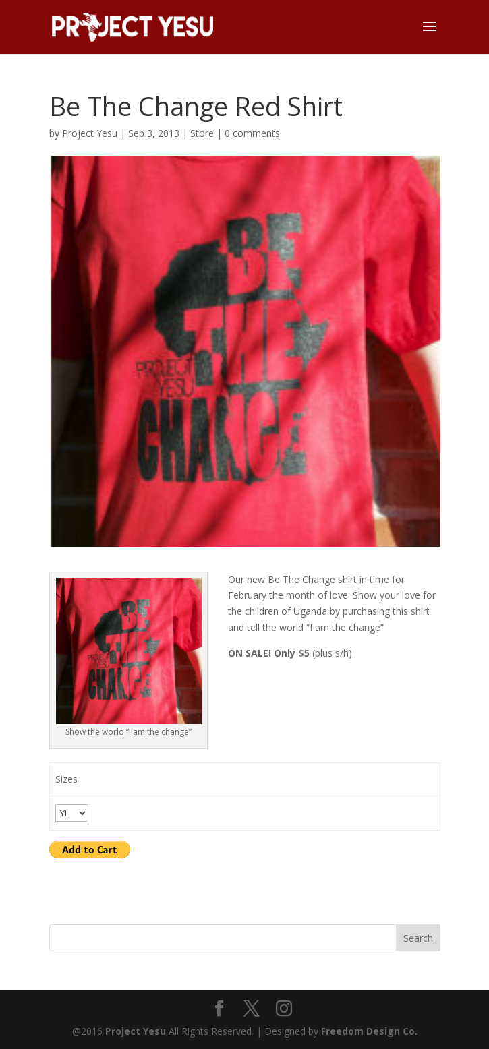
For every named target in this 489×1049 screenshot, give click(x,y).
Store (202, 133)
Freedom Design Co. (369, 1031)
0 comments (252, 133)
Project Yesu (89, 133)
